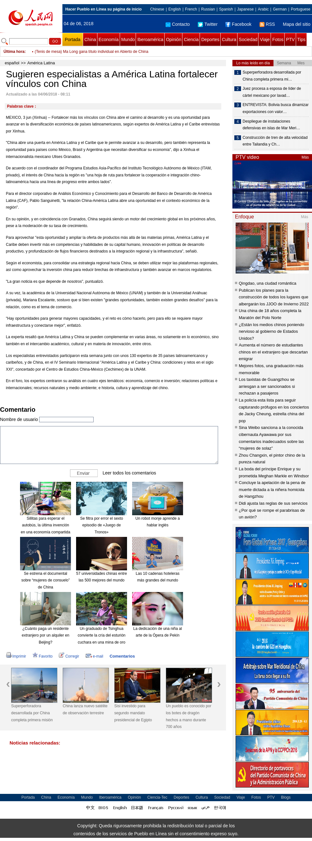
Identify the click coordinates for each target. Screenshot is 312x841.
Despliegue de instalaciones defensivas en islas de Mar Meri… (271, 125)
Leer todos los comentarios (129, 472)
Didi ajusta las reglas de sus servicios (273, 503)
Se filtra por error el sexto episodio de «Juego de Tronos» (101, 525)
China (90, 39)
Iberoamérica (150, 39)
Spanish (226, 9)
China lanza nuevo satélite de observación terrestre (85, 709)
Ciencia (191, 39)
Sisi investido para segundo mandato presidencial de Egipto (133, 713)
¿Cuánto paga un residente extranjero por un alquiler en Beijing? (45, 635)
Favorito (42, 656)
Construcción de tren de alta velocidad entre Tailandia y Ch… (275, 141)
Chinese (157, 9)
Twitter (207, 24)
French (191, 9)
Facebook (238, 24)
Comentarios (122, 656)
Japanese (245, 9)
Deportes (210, 39)
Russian (208, 9)
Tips (301, 39)
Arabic (263, 9)
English (174, 9)
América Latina (41, 63)
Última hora (14, 51)
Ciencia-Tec (157, 797)
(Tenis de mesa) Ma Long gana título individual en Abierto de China (91, 51)
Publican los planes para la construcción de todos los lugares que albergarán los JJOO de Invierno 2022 (274, 297)
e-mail (94, 656)
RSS (267, 24)
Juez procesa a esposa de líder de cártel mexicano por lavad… (272, 92)
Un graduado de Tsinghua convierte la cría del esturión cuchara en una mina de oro (101, 635)
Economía (109, 39)
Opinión (173, 39)
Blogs (286, 797)
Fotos (277, 39)
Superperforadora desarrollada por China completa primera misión (32, 713)
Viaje (265, 39)
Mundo (128, 39)
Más (305, 157)
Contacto (178, 24)
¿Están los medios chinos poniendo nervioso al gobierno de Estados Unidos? (271, 331)
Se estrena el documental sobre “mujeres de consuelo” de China (45, 580)
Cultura (229, 39)
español (12, 63)
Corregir (69, 656)
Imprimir (16, 656)
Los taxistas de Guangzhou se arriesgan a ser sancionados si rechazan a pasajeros (267, 386)
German (280, 9)
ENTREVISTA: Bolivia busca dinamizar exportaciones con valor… (275, 108)
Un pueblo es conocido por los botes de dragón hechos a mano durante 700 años (188, 716)
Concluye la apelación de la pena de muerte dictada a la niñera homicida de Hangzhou (272, 489)
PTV (290, 39)
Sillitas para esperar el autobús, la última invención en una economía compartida (45, 525)
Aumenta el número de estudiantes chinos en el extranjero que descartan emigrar (273, 352)
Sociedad (248, 39)
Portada (72, 39)
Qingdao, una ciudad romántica (267, 283)
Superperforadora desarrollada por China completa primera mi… (272, 76)
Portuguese (300, 9)
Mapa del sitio (296, 24)
